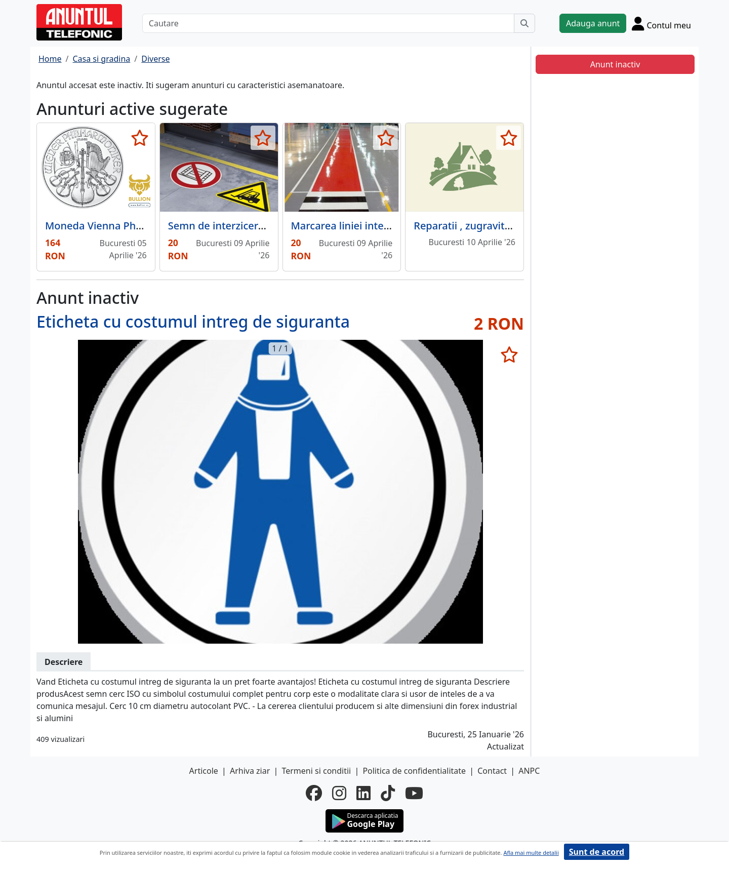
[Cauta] (524, 23)
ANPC (529, 770)
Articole (203, 770)
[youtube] (414, 793)
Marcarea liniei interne (345, 225)
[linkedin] (363, 793)
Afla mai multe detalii (530, 852)
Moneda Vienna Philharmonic (116, 225)
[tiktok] (388, 793)
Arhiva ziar (250, 770)
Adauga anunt (593, 23)
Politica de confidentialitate (414, 770)
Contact (492, 770)
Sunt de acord (596, 851)
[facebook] (314, 793)
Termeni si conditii (316, 770)
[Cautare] (328, 23)
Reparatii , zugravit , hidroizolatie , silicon (513, 225)
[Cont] (661, 23)
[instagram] (339, 793)
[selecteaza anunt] (140, 138)
